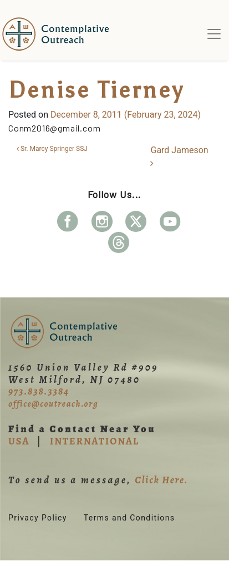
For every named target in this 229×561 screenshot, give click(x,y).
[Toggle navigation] (214, 34)
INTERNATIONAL (94, 441)
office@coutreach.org (53, 404)
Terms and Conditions (129, 517)
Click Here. (161, 480)
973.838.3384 (38, 391)
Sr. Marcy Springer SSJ (52, 149)
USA (18, 441)
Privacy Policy (37, 517)
